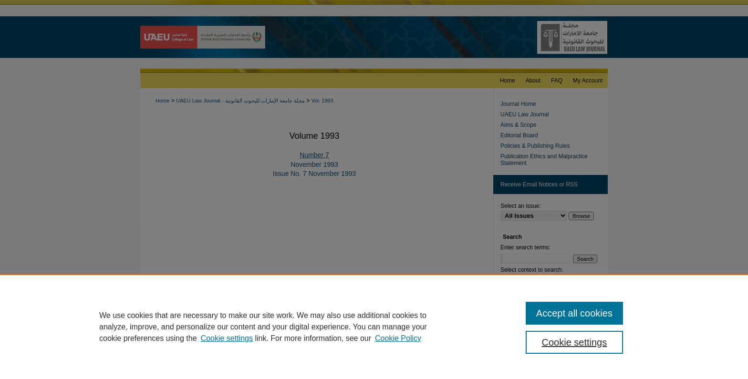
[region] (374, 326)
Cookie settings (227, 338)
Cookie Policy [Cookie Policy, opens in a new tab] (398, 338)
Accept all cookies (574, 313)
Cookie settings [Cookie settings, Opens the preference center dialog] (574, 342)
